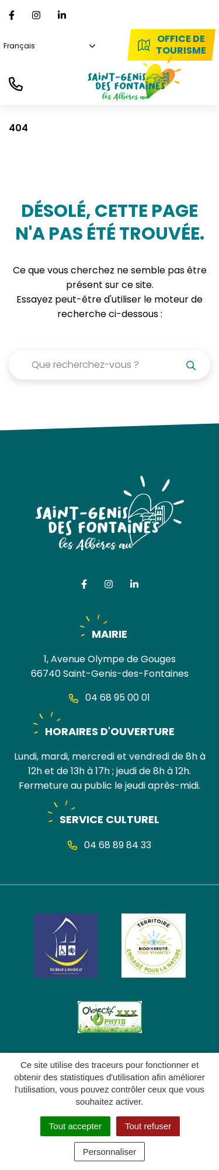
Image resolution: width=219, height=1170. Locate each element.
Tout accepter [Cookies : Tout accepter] (75, 1126)
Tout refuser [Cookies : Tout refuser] (148, 1126)
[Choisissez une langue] (47, 46)
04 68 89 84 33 (109, 845)
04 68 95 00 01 (109, 697)
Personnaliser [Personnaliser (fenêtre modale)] (110, 1152)
